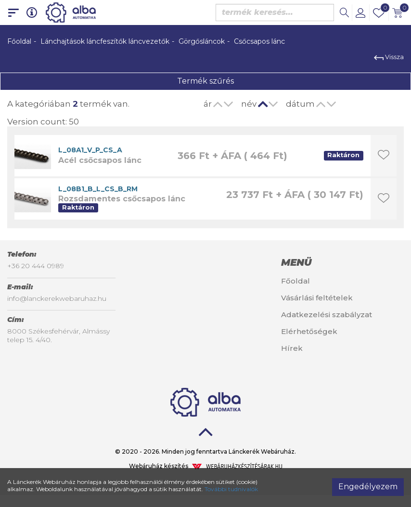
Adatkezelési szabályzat (326, 314)
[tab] (342, 262)
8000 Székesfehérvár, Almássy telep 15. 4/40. (58, 335)
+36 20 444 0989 (35, 265)
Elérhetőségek (309, 331)
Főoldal (19, 41)
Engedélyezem (368, 486)
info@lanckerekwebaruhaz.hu (56, 298)
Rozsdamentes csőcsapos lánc (121, 198)
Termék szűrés (205, 81)
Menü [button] (296, 262)
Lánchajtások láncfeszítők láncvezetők (104, 41)
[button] (360, 12)
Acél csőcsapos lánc (99, 160)
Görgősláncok (202, 41)
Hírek (292, 348)
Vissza (389, 57)
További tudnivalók (231, 489)
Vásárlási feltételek (317, 297)
